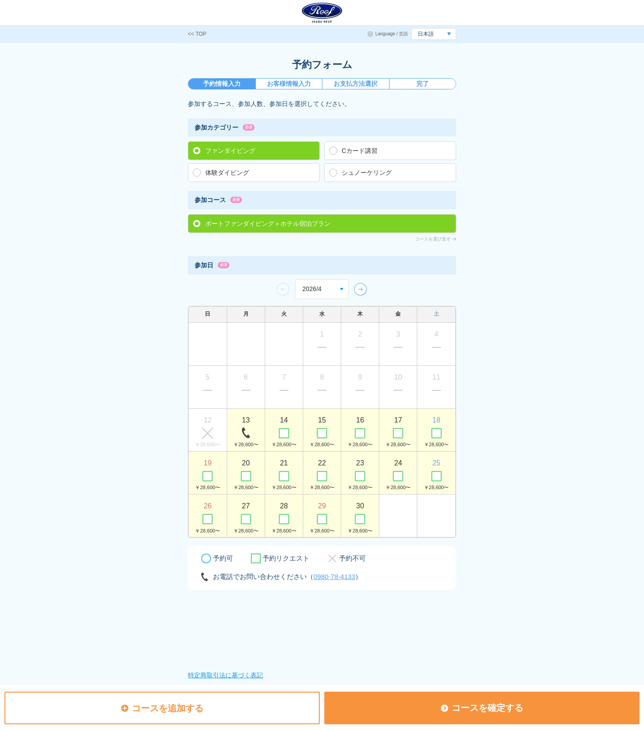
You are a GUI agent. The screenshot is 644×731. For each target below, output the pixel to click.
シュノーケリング (367, 172)
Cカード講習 (359, 150)
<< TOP (197, 34)
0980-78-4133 (334, 576)
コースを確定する (482, 708)
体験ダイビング (227, 172)
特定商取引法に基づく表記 (225, 675)
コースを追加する (162, 708)
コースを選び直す (433, 239)
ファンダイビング (230, 150)
